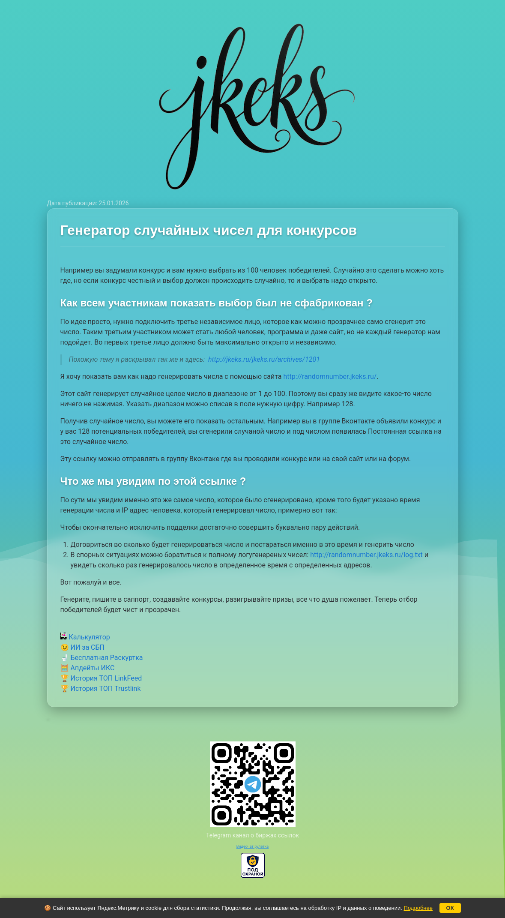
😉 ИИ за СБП (82, 647)
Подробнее (418, 908)
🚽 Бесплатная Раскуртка (101, 658)
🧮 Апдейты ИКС (87, 668)
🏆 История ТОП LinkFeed (101, 678)
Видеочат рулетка (252, 846)
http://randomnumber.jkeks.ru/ (330, 376)
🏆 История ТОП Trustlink (100, 688)
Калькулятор (85, 637)
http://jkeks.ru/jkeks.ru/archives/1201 (264, 359)
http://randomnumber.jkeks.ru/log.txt (367, 555)
